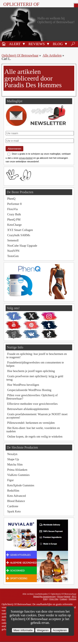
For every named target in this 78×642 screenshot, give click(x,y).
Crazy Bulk (14, 214)
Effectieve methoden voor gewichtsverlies (32, 403)
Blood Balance (16, 501)
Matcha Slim (15, 464)
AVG (74, 596)
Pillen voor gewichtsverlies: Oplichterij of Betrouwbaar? (32, 397)
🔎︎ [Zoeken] (73, 44)
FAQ (45, 599)
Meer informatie (23, 630)
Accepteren (60, 630)
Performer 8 (14, 204)
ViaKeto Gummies (18, 475)
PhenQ (11, 198)
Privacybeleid (63, 596)
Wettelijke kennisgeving (44, 596)
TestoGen (13, 256)
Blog (58, 44)
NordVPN (13, 250)
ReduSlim (13, 490)
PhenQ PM (14, 219)
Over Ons (53, 599)
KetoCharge (14, 224)
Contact (63, 599)
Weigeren (43, 630)
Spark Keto (14, 511)
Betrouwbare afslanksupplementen (28, 409)
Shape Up (13, 459)
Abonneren (14, 148)
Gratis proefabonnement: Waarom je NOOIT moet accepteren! (37, 415)
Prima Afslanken (17, 469)
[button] (23, 43)
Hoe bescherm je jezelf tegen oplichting (31, 371)
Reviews (36, 44)
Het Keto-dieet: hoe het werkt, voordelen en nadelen (33, 429)
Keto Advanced (16, 495)
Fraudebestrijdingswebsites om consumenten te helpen (35, 364)
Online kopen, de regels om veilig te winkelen (34, 436)
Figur (10, 480)
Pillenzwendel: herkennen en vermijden (31, 422)
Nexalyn (12, 454)
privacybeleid (26, 158)
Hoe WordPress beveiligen (23, 384)
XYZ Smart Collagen (20, 230)
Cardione (12, 506)
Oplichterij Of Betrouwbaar (21, 7)
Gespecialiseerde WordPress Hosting (29, 390)
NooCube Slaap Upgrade (22, 245)
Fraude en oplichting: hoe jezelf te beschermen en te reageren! (36, 355)
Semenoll (13, 240)
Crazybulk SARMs (18, 235)
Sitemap (72, 599)
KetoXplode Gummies (20, 485)
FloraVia (12, 209)
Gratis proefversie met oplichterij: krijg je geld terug (34, 378)
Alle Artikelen (52, 55)
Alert (15, 44)
